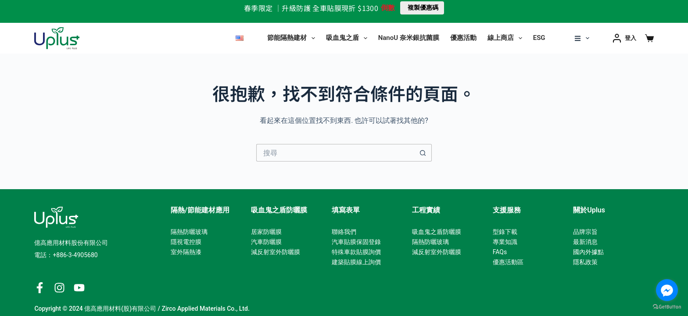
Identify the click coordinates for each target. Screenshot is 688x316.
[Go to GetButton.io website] (667, 307)
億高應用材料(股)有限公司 (120, 308)
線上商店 (506, 38)
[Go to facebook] (667, 290)
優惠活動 (463, 38)
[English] (240, 38)
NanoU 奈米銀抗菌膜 (408, 38)
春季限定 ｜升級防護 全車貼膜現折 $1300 (311, 8)
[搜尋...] (335, 153)
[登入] (624, 38)
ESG (539, 38)
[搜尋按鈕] (423, 153)
